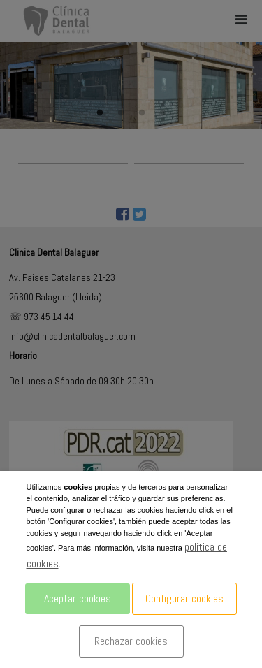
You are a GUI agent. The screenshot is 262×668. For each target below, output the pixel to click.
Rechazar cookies (131, 641)
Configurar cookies (184, 598)
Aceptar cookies (77, 598)
